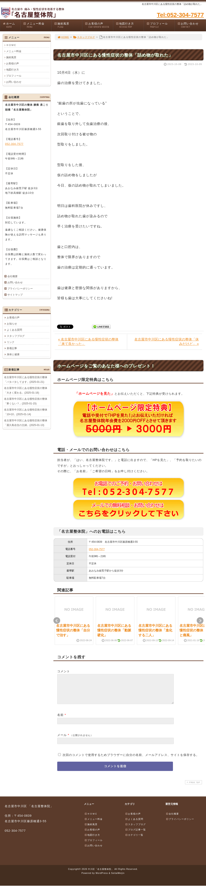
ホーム (12, 25)
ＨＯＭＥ (11, 45)
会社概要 (12, 276)
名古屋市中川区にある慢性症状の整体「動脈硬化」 (114, 630)
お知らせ (12, 323)
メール (62, 740)
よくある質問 (14, 329)
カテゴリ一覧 (134, 840)
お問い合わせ (191, 25)
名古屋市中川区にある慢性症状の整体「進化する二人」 (155, 630)
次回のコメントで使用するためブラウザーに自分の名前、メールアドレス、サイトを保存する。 (131, 760)
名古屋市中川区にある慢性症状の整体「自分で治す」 (73, 630)
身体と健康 (13, 354)
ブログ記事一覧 (135, 834)
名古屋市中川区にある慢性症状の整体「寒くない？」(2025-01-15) (25, 401)
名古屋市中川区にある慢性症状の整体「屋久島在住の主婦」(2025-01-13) (25, 422)
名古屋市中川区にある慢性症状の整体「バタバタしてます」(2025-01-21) (25, 379)
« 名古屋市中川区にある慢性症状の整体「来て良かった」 (88, 342)
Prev (56, 620)
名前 (60, 720)
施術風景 (68, 25)
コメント (63, 671)
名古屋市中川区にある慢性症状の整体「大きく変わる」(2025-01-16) (25, 390)
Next (200, 620)
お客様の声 (99, 25)
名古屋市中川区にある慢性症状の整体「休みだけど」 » (166, 342)
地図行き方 (130, 25)
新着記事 (12, 348)
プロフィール (160, 25)
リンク (10, 341)
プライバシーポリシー (20, 288)
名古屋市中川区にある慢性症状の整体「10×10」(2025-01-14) (25, 412)
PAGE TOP (193, 787)
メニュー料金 (37, 25)
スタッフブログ (84, 37)
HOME (63, 37)
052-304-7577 (97, 549)
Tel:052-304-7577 (180, 15)
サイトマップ (15, 294)
